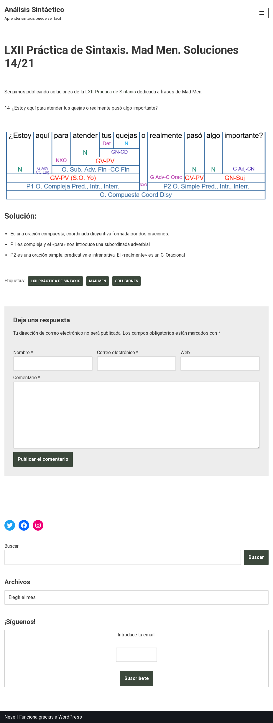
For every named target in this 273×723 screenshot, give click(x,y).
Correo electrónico (117, 352)
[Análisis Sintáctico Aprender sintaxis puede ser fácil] (34, 13)
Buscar (11, 546)
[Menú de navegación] (262, 13)
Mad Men (97, 281)
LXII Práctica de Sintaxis (110, 92)
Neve (9, 717)
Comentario (26, 377)
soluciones (126, 281)
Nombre (23, 352)
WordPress (70, 717)
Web (185, 352)
